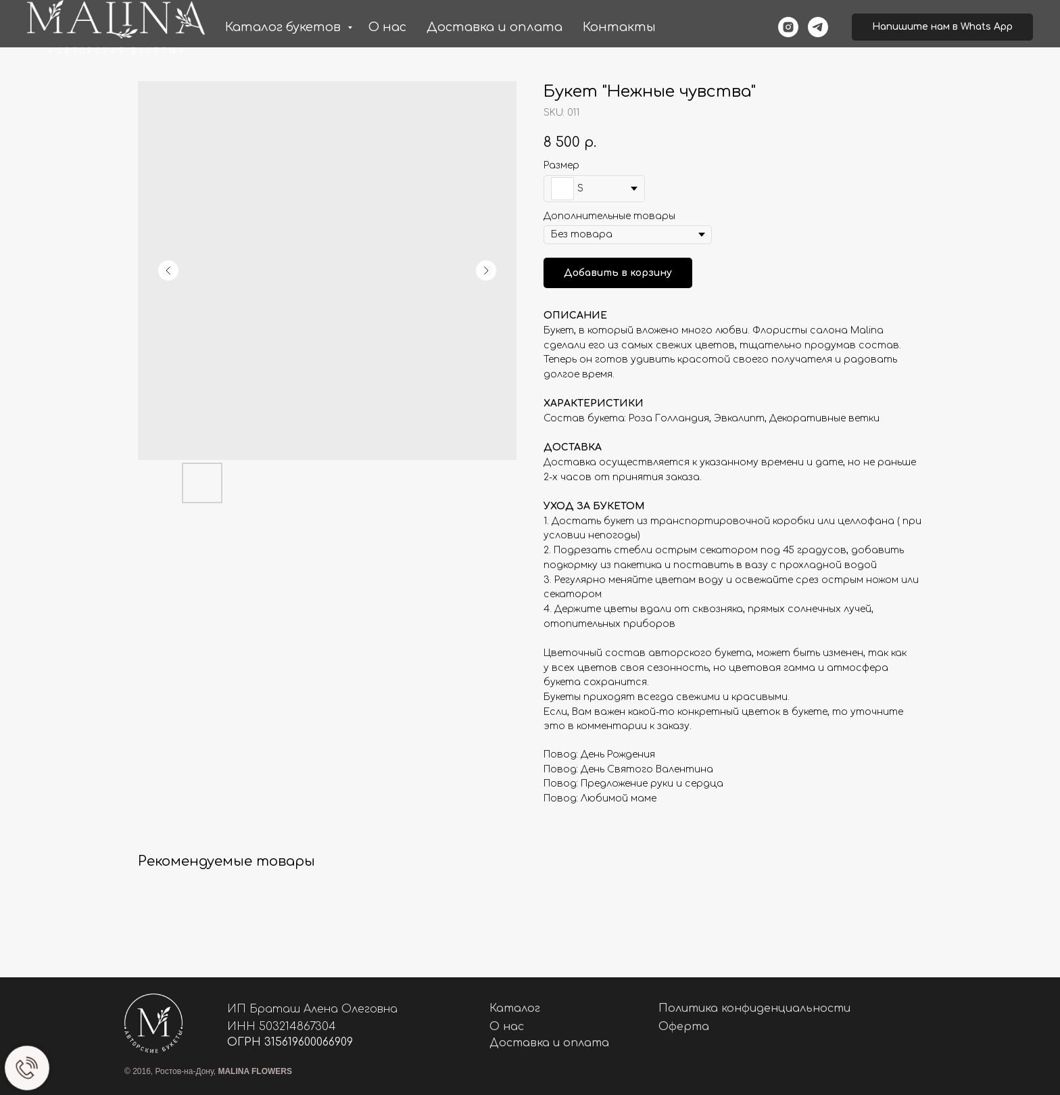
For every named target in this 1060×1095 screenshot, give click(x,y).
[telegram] (818, 27)
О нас (387, 27)
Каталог (514, 1008)
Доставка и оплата (494, 27)
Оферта (683, 1027)
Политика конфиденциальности (754, 1008)
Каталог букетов (284, 27)
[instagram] (788, 27)
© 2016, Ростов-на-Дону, (208, 1071)
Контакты (619, 27)
